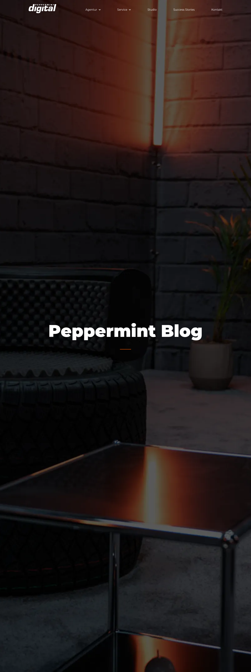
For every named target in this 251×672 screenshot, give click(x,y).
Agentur (93, 9)
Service (124, 9)
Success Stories (184, 9)
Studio (152, 9)
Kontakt (216, 9)
